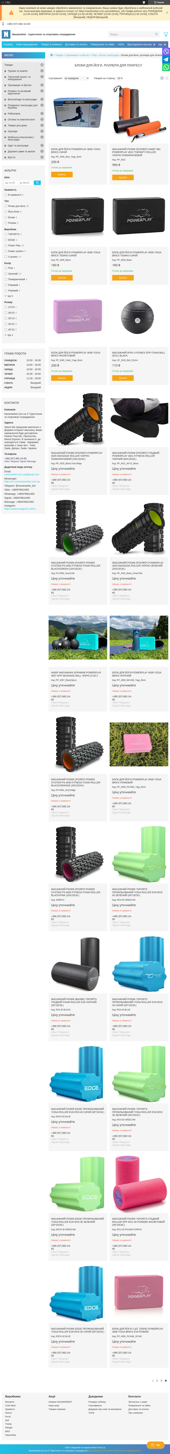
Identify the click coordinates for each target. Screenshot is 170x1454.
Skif (7, 1420)
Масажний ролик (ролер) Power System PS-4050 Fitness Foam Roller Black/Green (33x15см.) (75, 565)
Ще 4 (10, 335)
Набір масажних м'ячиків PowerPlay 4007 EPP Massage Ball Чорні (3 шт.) (76, 674)
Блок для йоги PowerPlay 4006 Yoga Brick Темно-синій (75, 254)
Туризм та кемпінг (18, 71)
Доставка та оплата (76, 44)
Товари (59, 55)
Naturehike (10, 1435)
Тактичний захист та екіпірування (19, 78)
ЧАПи (91, 1413)
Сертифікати (95, 1405)
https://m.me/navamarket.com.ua (22, 481)
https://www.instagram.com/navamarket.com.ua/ (21, 508)
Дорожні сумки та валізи (21, 151)
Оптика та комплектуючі (21, 119)
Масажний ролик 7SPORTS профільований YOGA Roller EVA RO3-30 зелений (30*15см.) (137, 1112)
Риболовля (14, 113)
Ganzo (8, 1413)
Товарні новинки (57, 1409)
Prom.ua (101, 1447)
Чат (155, 1445)
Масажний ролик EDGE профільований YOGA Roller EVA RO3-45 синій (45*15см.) (77, 1110)
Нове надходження (26, 44)
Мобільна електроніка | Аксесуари (21, 138)
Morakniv (9, 1402)
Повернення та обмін (102, 44)
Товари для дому (17, 125)
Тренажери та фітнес (78, 55)
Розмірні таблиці (97, 1402)
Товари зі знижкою (51, 44)
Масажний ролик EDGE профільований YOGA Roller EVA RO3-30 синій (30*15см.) (77, 1330)
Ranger (9, 1427)
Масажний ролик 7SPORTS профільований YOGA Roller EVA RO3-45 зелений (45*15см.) (137, 892)
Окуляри (12, 131)
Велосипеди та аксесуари (22, 99)
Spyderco (10, 1409)
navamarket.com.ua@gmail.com (21, 474)
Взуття (11, 157)
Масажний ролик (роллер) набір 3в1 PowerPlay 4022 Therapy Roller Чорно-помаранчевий (136, 152)
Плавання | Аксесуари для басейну (22, 106)
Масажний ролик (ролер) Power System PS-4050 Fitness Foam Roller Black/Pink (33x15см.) (75, 892)
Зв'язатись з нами (137, 1402)
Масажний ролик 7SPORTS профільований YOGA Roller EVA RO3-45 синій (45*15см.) (137, 1002)
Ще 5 (10, 296)
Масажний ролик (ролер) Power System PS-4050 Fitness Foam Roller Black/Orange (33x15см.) (75, 782)
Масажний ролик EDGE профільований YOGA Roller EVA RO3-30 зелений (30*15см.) (77, 1221)
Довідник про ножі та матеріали (104, 1409)
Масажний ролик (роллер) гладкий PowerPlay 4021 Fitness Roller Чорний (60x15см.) (135, 456)
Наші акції (54, 1405)
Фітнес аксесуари (109, 55)
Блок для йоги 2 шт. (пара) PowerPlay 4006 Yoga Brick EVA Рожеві (137, 1330)
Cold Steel (10, 1405)
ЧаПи (121, 44)
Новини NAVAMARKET (60, 1402)
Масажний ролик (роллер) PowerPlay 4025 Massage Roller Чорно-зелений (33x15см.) (137, 565)
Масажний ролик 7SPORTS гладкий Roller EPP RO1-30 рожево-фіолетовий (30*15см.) (138, 1221)
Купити (62, 174)
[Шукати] (156, 34)
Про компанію (135, 1413)
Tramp (8, 1424)
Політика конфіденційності (128, 1450)
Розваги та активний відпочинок (19, 92)
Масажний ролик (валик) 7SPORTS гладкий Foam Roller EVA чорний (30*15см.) (74, 1002)
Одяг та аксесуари (18, 145)
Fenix (8, 1416)
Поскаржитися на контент (101, 1450)
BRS (7, 1431)
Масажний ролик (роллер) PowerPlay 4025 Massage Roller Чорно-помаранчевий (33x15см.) (76, 456)
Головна (8, 44)
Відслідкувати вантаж (140, 44)
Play (94, 55)
